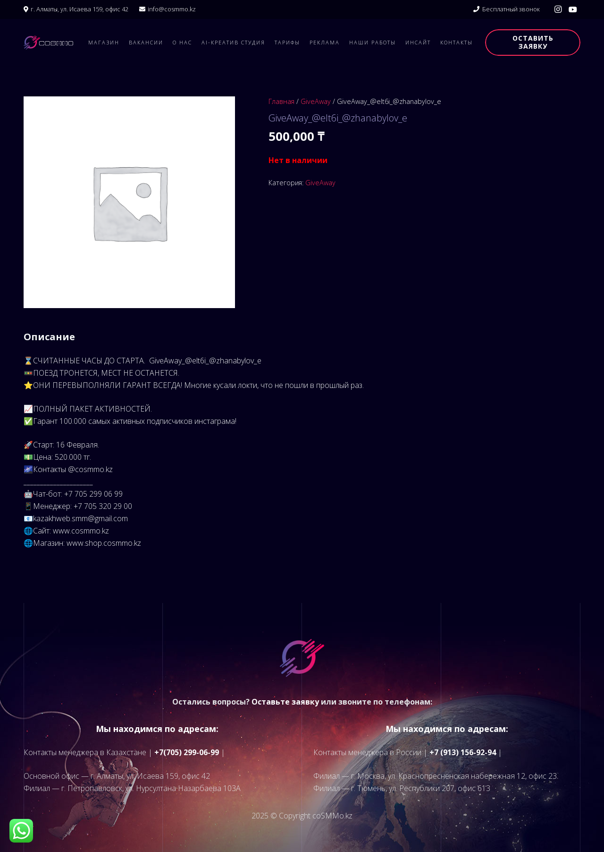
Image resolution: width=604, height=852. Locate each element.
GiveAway (316, 101)
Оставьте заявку (285, 702)
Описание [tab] (49, 336)
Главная (281, 101)
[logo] (48, 42)
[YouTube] (572, 9)
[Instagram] (557, 9)
